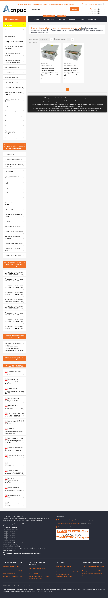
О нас (82, 19)
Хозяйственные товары (13, 226)
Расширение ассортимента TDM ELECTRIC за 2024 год (14, 286)
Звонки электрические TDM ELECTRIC (14, 464)
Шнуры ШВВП (33, 574)
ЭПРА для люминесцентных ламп (13, 576)
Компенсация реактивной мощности (13, 93)
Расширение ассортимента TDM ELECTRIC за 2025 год (14, 280)
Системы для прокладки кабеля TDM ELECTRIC (14, 414)
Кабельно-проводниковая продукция (14, 47)
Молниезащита (10, 171)
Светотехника (9, 30)
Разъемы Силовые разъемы (11, 204)
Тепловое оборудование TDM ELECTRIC (11, 480)
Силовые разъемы (11, 77)
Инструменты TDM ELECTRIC (12, 496)
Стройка (8, 221)
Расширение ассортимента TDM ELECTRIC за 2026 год (14, 273)
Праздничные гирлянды (13, 255)
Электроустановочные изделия (12, 237)
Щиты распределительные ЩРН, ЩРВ (67, 572)
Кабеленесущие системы (13, 159)
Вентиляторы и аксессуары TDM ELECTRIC (14, 471)
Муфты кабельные (11, 183)
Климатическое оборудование (10, 132)
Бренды (72, 19)
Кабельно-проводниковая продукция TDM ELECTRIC (14, 431)
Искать (74, 9)
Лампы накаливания (9, 573)
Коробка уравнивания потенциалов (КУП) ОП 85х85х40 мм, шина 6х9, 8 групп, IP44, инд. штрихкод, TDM (72, 72)
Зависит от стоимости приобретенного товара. (79, 520)
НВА (6, 193)
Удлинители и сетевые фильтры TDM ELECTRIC (14, 448)
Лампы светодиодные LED (11, 566)
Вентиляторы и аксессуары (14, 116)
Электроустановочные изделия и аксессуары (12, 61)
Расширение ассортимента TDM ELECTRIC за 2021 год (14, 307)
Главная (36, 19)
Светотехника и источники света (14, 215)
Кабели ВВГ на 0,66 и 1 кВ (37, 568)
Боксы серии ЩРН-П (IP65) (63, 566)
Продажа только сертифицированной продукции (77, 527)
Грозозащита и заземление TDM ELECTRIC (14, 406)
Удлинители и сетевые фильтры (12, 100)
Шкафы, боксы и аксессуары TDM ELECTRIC (14, 399)
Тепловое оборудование (13, 111)
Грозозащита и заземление (14, 87)
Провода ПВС (33, 571)
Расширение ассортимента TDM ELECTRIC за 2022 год (14, 300)
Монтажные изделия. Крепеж (12, 177)
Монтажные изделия (12, 67)
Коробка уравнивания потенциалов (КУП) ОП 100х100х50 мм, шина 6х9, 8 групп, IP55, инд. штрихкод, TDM (49, 72)
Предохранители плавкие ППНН (91, 571)
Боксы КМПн (59, 569)
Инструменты (9, 72)
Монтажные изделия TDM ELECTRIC (13, 504)
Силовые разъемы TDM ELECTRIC (14, 456)
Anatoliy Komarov (50, 586)
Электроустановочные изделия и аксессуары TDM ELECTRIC (14, 440)
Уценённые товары (11, 25)
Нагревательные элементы (14, 106)
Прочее (7, 198)
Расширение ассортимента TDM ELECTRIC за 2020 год (14, 314)
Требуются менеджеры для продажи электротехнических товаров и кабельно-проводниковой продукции (14, 346)
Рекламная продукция (12, 138)
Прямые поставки (73, 523)
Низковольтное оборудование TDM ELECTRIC (11, 381)
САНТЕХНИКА (9, 210)
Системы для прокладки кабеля (13, 54)
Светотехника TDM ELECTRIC (13, 372)
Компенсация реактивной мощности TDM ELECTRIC (14, 390)
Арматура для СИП (11, 82)
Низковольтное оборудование (10, 36)
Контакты (92, 19)
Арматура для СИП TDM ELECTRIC (14, 422)
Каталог (62, 18)
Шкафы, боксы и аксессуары (14, 41)
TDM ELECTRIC (49, 18)
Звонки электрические (12, 121)
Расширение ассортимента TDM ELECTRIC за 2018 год (14, 327)
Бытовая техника (10, 126)
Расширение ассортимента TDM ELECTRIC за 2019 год (14, 320)
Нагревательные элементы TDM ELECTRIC (13, 488)
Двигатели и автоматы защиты (12, 249)
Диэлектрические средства (14, 243)
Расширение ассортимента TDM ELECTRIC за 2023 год (14, 293)
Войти (100, 4)
